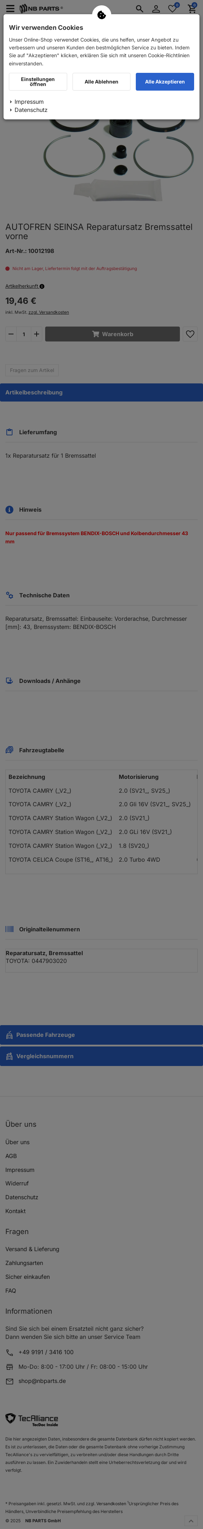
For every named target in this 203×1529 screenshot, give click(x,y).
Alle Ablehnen (101, 82)
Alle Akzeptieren (165, 82)
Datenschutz (31, 109)
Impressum (29, 101)
